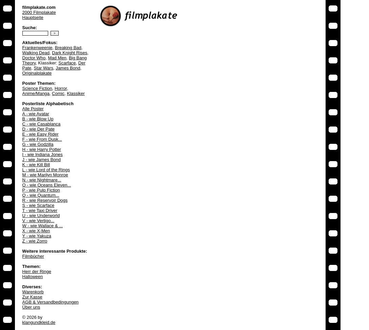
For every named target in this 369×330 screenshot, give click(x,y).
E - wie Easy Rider (40, 134)
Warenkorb (33, 291)
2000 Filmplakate (39, 12)
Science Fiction (37, 88)
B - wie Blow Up (38, 118)
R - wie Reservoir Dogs (45, 200)
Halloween (32, 276)
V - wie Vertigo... (38, 220)
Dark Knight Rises (69, 52)
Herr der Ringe (36, 271)
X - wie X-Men (36, 230)
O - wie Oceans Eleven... (46, 185)
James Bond (68, 68)
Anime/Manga (36, 93)
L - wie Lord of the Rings (46, 169)
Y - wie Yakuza (36, 235)
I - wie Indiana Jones (42, 154)
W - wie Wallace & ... (42, 225)
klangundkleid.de (39, 322)
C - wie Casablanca (41, 124)
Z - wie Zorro (34, 241)
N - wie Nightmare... (41, 179)
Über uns (31, 307)
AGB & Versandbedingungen (50, 302)
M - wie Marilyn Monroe (45, 174)
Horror (61, 88)
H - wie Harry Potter (41, 149)
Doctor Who (34, 57)
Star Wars (43, 68)
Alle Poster (33, 108)
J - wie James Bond (41, 159)
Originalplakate (37, 73)
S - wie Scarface (38, 205)
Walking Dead (36, 52)
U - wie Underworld (41, 215)
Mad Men (57, 57)
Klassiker (76, 93)
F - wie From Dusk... (42, 139)
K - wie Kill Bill (36, 164)
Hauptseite (32, 17)
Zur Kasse (32, 296)
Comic (58, 93)
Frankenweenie (37, 47)
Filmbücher (33, 256)
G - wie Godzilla (38, 144)
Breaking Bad (68, 47)
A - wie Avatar (35, 113)
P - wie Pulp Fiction (41, 190)
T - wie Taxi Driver (40, 210)
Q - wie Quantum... (40, 195)
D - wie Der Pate (38, 129)
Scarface (67, 62)
